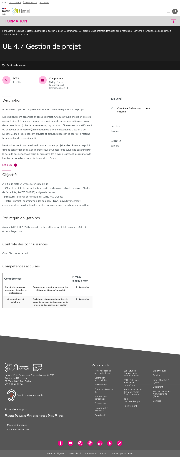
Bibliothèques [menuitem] (159, 370)
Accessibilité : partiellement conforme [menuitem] (87, 453)
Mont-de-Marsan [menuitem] (38, 415)
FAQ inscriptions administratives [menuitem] (103, 371)
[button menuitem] (175, 11)
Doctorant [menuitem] (158, 386)
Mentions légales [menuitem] (55, 453)
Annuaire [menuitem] (100, 403)
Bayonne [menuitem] (21, 415)
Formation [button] (16, 21)
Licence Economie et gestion (41, 31)
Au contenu (15, 2)
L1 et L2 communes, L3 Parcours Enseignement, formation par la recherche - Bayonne (100, 31)
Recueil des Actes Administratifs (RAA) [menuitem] (162, 394)
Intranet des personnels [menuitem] (101, 397)
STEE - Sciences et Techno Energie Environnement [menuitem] (133, 392)
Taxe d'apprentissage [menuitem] (132, 400)
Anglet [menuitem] (10, 415)
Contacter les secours (18, 429)
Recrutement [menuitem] (130, 405)
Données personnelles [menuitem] (122, 453)
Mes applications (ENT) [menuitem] (104, 390)
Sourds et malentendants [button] (25, 395)
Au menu (44, 2)
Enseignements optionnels (158, 31)
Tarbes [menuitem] (61, 415)
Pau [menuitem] (52, 415)
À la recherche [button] (30, 2)
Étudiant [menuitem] (157, 375)
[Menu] (168, 11)
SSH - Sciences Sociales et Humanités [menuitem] (131, 382)
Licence (20, 31)
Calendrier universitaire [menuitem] (101, 378)
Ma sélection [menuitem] (101, 384)
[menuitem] (60, 443)
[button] (156, 21)
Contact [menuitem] (157, 400)
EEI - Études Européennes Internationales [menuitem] (131, 373)
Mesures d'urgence (17, 425)
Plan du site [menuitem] (100, 415)
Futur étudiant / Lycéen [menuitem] (161, 381)
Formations (7, 31)
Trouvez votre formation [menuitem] (101, 409)
